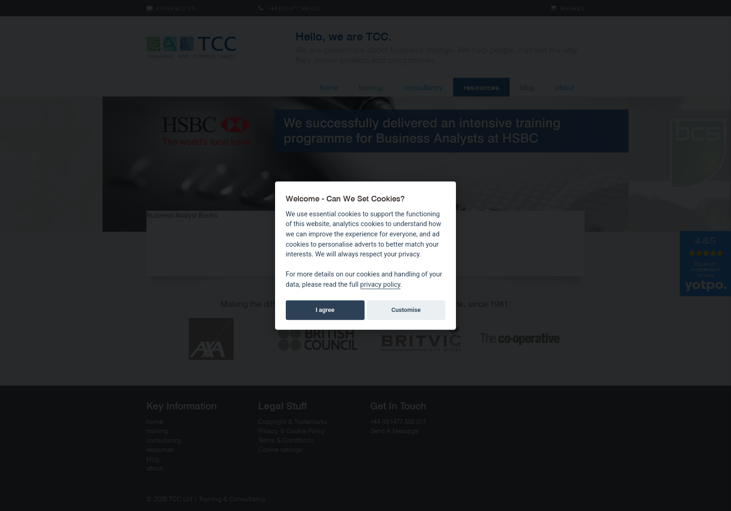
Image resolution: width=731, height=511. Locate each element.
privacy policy (380, 285)
